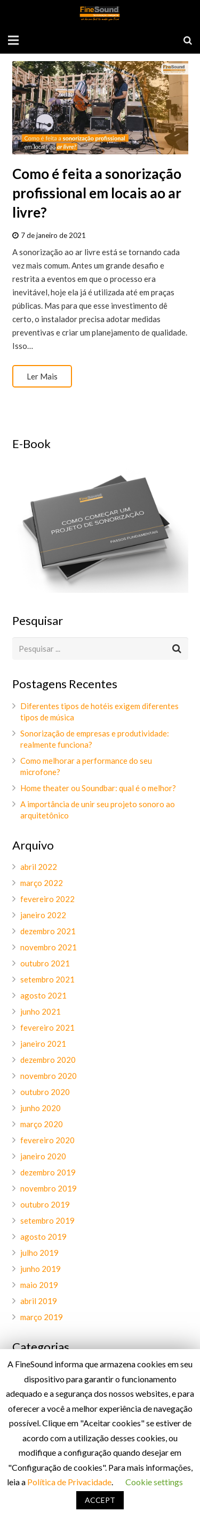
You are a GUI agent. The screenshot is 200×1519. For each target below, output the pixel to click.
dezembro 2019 (48, 1172)
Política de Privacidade (69, 1482)
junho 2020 (40, 1108)
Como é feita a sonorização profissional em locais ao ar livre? (96, 193)
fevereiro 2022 (47, 899)
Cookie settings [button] (154, 1482)
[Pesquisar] (187, 40)
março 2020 (41, 1124)
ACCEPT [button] (100, 1500)
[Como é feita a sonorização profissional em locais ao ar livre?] (100, 107)
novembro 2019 (48, 1188)
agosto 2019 (43, 1236)
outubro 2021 (45, 963)
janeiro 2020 (43, 1156)
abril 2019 (38, 1301)
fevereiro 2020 (47, 1140)
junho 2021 (40, 1011)
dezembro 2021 (48, 931)
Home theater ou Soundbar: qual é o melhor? (98, 788)
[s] (100, 648)
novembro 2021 (48, 947)
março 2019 (41, 1317)
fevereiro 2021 (47, 1027)
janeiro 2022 (43, 915)
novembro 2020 (48, 1076)
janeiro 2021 (43, 1043)
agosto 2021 (43, 995)
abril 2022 (38, 867)
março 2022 (41, 883)
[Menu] (13, 40)
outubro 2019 (45, 1204)
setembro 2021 (47, 979)
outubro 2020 (45, 1092)
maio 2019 (39, 1285)
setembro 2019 (47, 1220)
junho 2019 (40, 1269)
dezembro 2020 (48, 1059)
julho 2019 (39, 1252)
